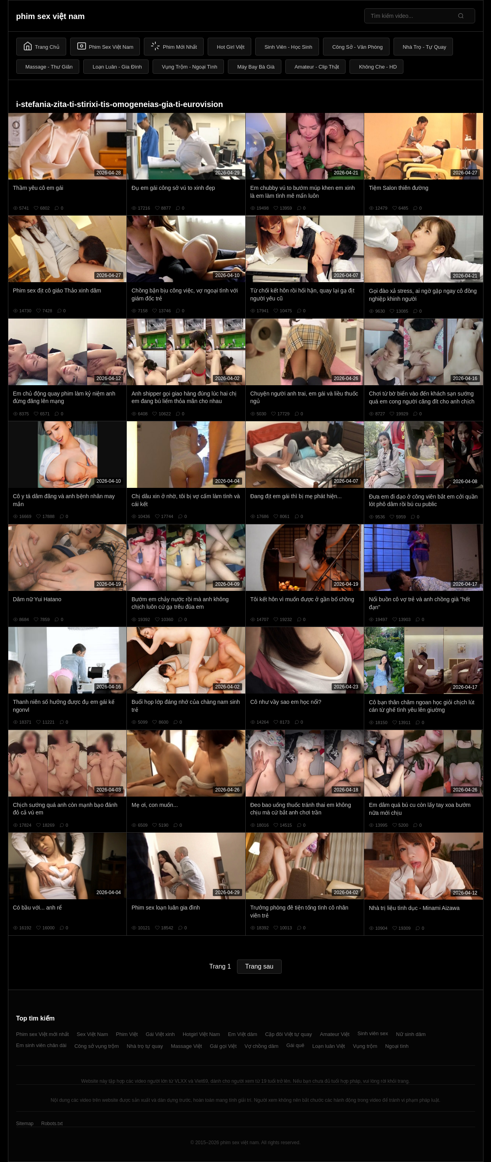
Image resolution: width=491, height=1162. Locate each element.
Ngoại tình (397, 1046)
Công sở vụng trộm (97, 1046)
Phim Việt (127, 1034)
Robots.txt (52, 1123)
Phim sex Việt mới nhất (42, 1034)
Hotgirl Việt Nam (201, 1034)
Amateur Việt (335, 1034)
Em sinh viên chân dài (41, 1045)
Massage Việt (186, 1046)
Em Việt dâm (242, 1034)
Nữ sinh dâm (411, 1034)
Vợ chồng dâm (261, 1046)
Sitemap (25, 1123)
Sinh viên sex (372, 1033)
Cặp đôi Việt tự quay (288, 1034)
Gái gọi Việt (223, 1046)
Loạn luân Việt (328, 1046)
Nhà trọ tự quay (145, 1046)
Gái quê (295, 1045)
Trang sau (259, 966)
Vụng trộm (365, 1046)
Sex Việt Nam (92, 1034)
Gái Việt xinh (160, 1034)
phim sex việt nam (50, 16)
